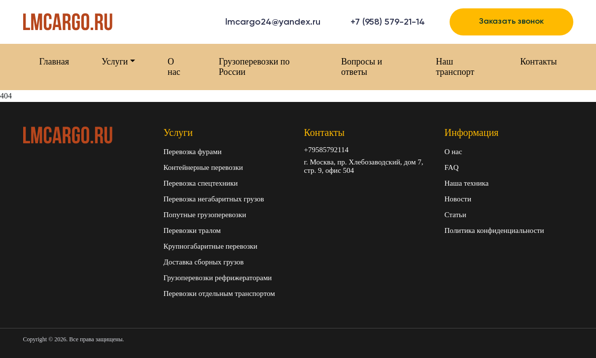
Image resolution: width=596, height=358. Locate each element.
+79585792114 (326, 150)
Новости (458, 199)
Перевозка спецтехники (201, 183)
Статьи (455, 215)
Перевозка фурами (193, 152)
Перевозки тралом (192, 230)
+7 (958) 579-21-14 (388, 22)
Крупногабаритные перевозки (211, 246)
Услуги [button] (115, 61)
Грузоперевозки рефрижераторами (218, 278)
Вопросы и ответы (361, 67)
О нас (174, 67)
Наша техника (467, 183)
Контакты (538, 61)
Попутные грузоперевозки (205, 215)
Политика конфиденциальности (494, 230)
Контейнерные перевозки (203, 167)
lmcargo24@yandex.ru (272, 22)
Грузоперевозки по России (254, 67)
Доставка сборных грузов (204, 262)
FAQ (452, 167)
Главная (54, 61)
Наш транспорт (455, 67)
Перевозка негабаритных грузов (214, 199)
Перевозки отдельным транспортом (219, 293)
